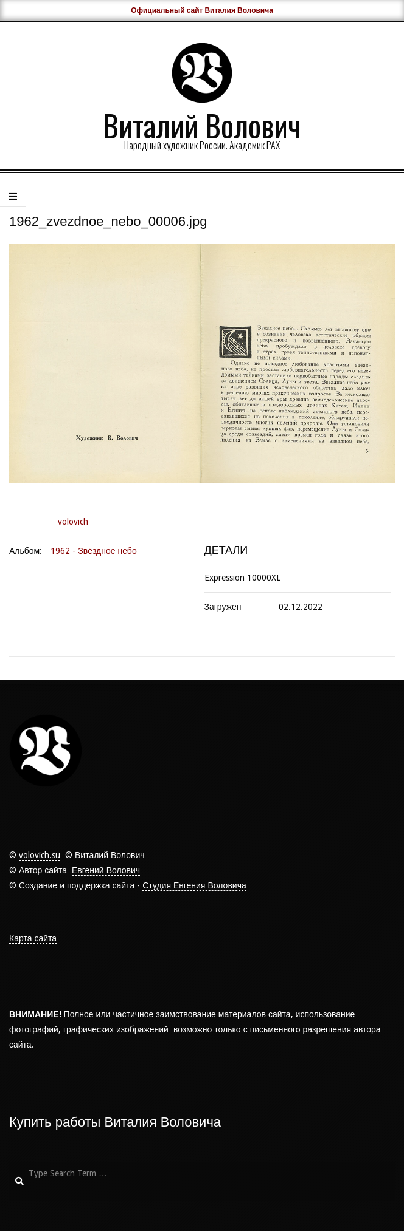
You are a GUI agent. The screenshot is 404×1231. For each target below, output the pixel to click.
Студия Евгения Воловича (194, 885)
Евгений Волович (106, 870)
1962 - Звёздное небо (93, 551)
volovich (73, 522)
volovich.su (39, 855)
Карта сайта (33, 938)
